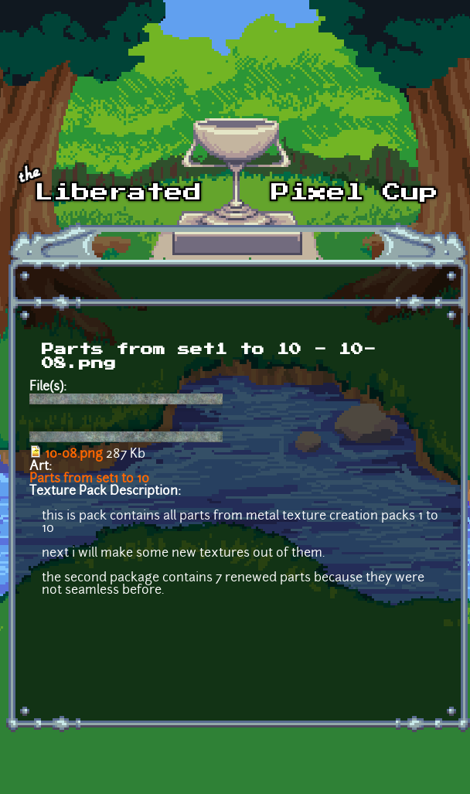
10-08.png (74, 454)
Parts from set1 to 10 (89, 479)
